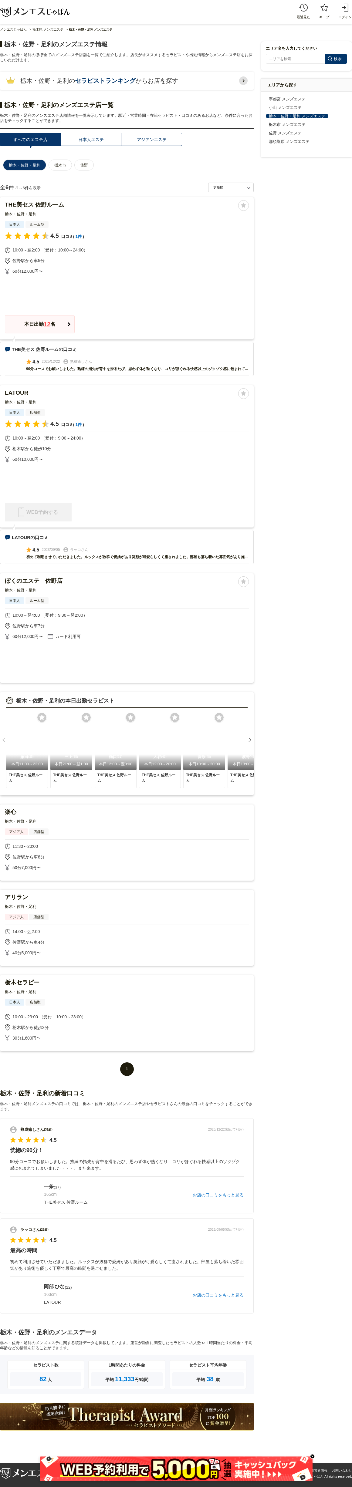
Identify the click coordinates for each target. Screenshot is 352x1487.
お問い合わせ (342, 1470)
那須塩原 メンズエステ (289, 141)
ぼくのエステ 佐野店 (34, 581)
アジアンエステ (152, 139)
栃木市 (60, 165)
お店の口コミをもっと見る (218, 1195)
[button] (4, 740)
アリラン (16, 897)
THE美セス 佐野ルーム (34, 204)
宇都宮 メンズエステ (287, 99)
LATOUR (16, 392)
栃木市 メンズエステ (287, 124)
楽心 (10, 812)
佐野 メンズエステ (285, 133)
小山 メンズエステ (285, 107)
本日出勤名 (40, 324)
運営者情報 (319, 1470)
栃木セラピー (22, 982)
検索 (338, 58)
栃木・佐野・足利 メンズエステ (297, 116)
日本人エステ (91, 139)
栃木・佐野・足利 (20, 214)
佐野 (84, 165)
